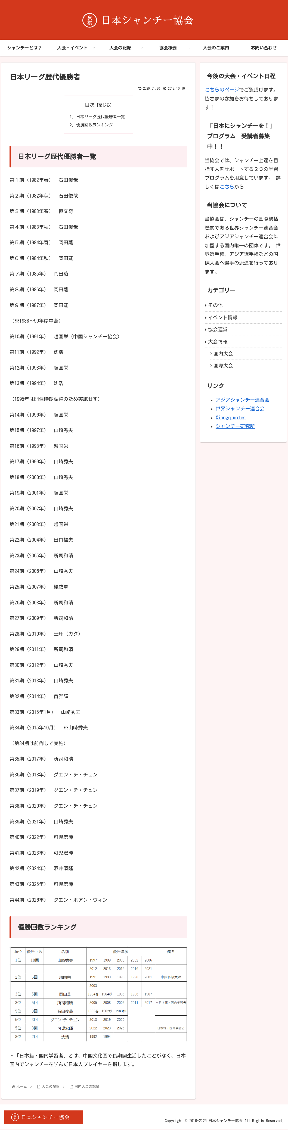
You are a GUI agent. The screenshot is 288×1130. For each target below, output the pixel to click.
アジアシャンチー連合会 (243, 399)
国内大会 (223, 353)
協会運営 (218, 329)
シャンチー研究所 (235, 426)
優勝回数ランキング (94, 126)
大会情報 (218, 341)
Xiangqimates (231, 417)
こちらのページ (222, 89)
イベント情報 (222, 317)
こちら (226, 186)
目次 (90, 104)
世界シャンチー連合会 (240, 408)
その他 (215, 305)
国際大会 (223, 365)
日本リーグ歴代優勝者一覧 (101, 117)
